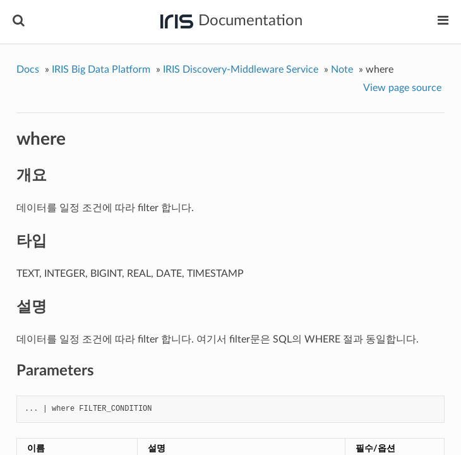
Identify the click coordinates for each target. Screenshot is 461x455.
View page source (402, 88)
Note (342, 69)
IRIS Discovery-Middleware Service (240, 69)
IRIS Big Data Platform (101, 69)
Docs (27, 69)
